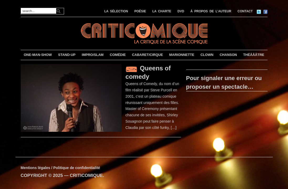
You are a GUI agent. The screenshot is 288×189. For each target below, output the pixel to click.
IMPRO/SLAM (92, 55)
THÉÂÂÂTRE (253, 55)
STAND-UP (66, 55)
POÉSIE (140, 11)
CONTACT (245, 11)
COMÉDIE (118, 55)
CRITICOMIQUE (86, 175)
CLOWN (207, 55)
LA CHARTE (161, 11)
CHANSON (228, 55)
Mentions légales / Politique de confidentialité (60, 168)
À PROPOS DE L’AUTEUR (210, 11)
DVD (180, 11)
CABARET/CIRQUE (147, 55)
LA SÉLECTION (116, 11)
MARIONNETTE (181, 55)
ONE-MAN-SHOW (38, 55)
